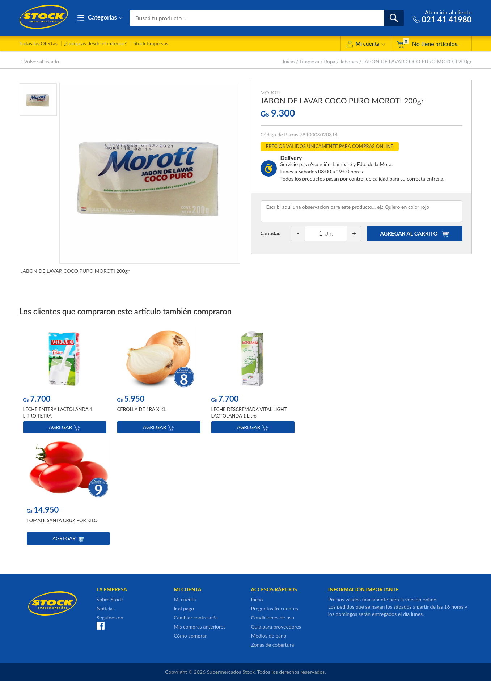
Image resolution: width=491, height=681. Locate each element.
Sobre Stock (110, 599)
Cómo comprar (190, 636)
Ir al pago (184, 608)
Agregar (64, 427)
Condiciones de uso (272, 617)
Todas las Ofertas (39, 43)
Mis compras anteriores (199, 626)
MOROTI (271, 92)
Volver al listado (39, 61)
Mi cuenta (365, 44)
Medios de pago (268, 636)
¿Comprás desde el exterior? (95, 43)
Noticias (106, 608)
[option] (65, 381)
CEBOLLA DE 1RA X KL (141, 410)
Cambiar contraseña (196, 617)
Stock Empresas (151, 43)
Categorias (100, 18)
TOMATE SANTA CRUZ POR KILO (62, 521)
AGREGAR (414, 233)
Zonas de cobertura (272, 645)
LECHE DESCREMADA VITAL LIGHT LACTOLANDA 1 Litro (249, 413)
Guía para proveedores (276, 626)
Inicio (289, 61)
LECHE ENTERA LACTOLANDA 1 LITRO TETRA (58, 413)
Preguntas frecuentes (274, 608)
